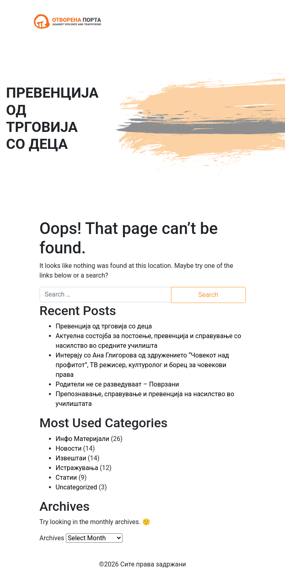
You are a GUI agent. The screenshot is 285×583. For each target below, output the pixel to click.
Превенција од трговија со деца (104, 326)
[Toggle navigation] (241, 21)
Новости (69, 448)
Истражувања (77, 468)
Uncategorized (76, 487)
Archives (52, 538)
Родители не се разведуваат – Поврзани (117, 384)
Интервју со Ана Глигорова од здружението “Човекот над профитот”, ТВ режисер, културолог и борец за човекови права (142, 364)
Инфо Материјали (83, 439)
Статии (66, 477)
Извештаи (71, 458)
